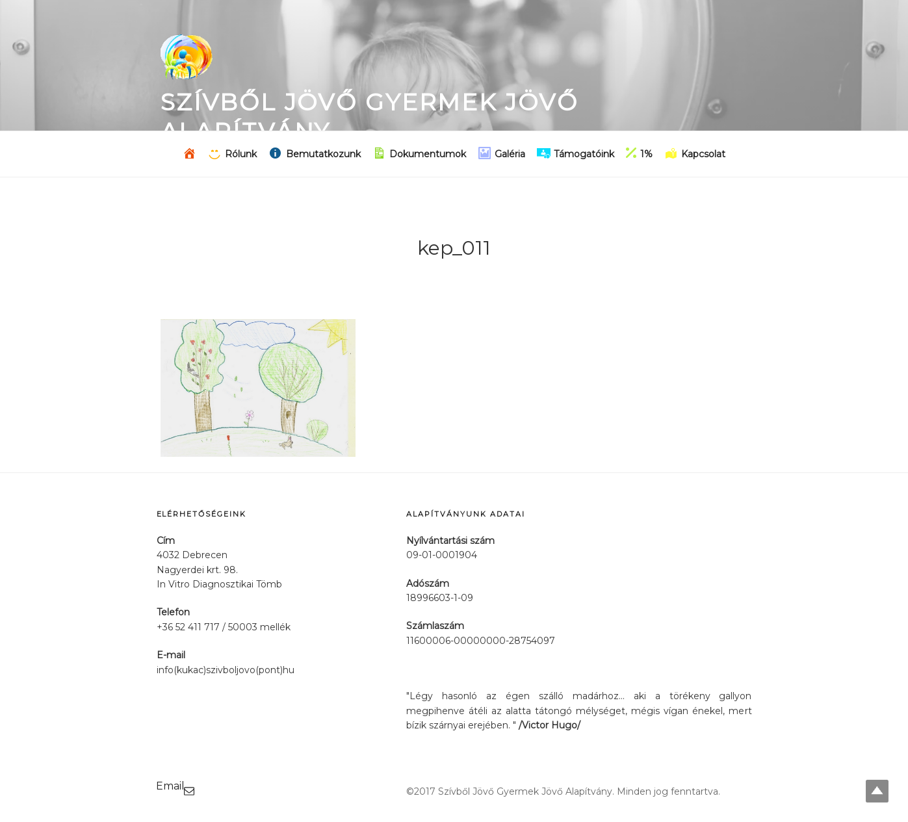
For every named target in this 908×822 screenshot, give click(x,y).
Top (877, 791)
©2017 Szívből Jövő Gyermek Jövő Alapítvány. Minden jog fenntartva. (563, 791)
